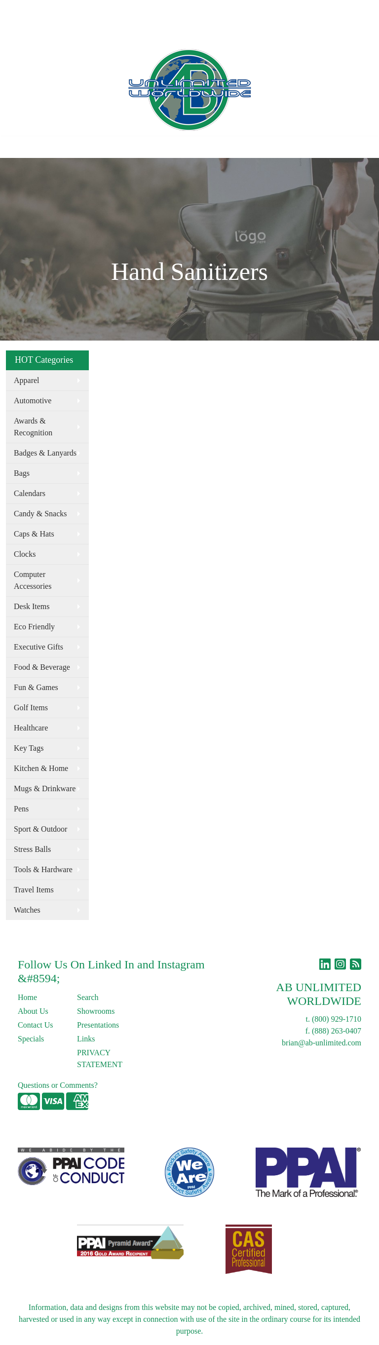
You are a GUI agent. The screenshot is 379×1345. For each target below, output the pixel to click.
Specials (31, 1039)
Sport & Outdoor (40, 829)
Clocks (25, 554)
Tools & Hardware (43, 869)
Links (146, 10)
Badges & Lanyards (45, 453)
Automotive (32, 400)
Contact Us (91, 10)
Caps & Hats (34, 534)
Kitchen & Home (41, 768)
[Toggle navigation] (15, 147)
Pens (21, 809)
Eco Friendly (34, 626)
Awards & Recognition (33, 427)
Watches (27, 910)
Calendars (29, 493)
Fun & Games (36, 687)
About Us (51, 10)
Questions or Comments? (58, 1085)
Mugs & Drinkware (45, 788)
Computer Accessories (32, 580)
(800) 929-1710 (336, 1019)
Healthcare (31, 728)
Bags (22, 473)
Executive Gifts (38, 647)
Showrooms (95, 1011)
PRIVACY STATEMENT (99, 1058)
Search (225, 10)
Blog (122, 10)
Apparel (26, 380)
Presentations (98, 1025)
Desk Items (31, 606)
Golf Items (31, 707)
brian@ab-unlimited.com (321, 1042)
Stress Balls (32, 849)
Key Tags (28, 748)
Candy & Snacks (40, 513)
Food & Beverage (42, 667)
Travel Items (34, 889)
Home (19, 10)
